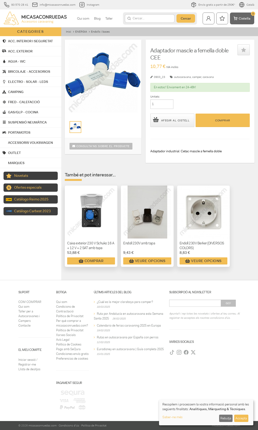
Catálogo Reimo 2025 (31, 199)
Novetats (21, 175)
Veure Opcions (147, 261)
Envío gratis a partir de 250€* (213, 5)
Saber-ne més (172, 417)
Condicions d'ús (69, 425)
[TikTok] (172, 352)
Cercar (186, 18)
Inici (68, 32)
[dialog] (206, 412)
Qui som (83, 18)
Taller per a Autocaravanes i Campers (29, 316)
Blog (97, 18)
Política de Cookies (68, 344)
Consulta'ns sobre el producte (101, 146)
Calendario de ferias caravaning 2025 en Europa (129, 326)
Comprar (222, 120)
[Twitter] (193, 352)
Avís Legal (63, 340)
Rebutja (225, 418)
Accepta (241, 418)
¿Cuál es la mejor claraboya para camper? (125, 302)
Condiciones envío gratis (72, 354)
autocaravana (182, 77)
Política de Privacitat (69, 316)
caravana (208, 77)
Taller (109, 18)
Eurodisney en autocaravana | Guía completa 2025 (130, 349)
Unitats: (155, 96)
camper (196, 77)
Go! (228, 303)
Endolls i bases (100, 32)
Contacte (24, 326)
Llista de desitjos (29, 369)
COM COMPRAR (29, 302)
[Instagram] (179, 352)
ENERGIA (81, 32)
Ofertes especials (27, 187)
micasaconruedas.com (43, 425)
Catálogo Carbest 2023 (32, 211)
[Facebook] (186, 352)
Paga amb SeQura (68, 349)
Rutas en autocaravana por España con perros (127, 337)
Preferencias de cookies (72, 359)
